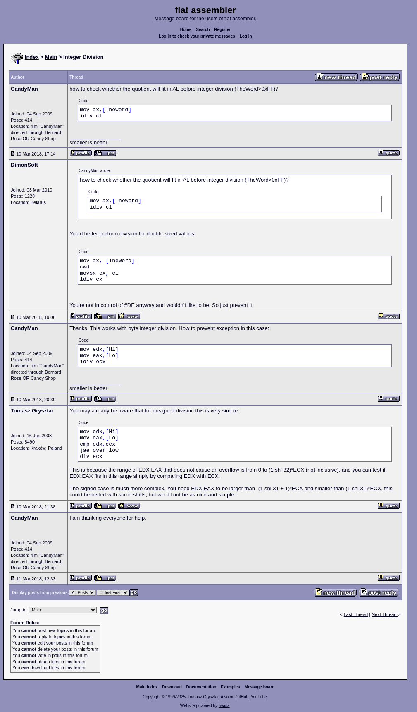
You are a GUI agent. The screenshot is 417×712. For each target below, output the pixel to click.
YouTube (258, 697)
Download (172, 687)
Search (203, 29)
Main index (147, 687)
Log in (246, 36)
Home (186, 29)
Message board (260, 687)
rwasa (224, 705)
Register (222, 29)
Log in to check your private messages (197, 36)
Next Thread (385, 614)
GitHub (242, 697)
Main (51, 57)
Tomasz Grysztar (203, 697)
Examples (230, 687)
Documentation (201, 687)
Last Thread (356, 614)
